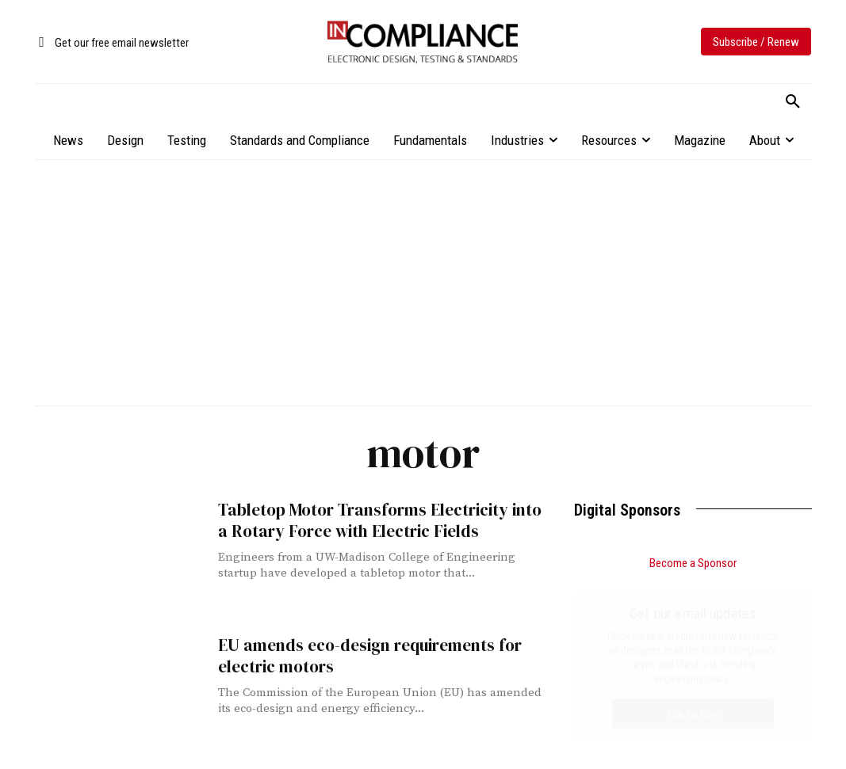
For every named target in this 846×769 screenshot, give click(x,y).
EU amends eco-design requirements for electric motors (370, 656)
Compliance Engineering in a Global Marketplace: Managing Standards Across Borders (676, 742)
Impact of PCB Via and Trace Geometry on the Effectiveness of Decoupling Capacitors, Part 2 (690, 684)
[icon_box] (112, 43)
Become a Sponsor (693, 563)
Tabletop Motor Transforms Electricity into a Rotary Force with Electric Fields (380, 520)
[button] (793, 102)
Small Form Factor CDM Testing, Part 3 (672, 642)
